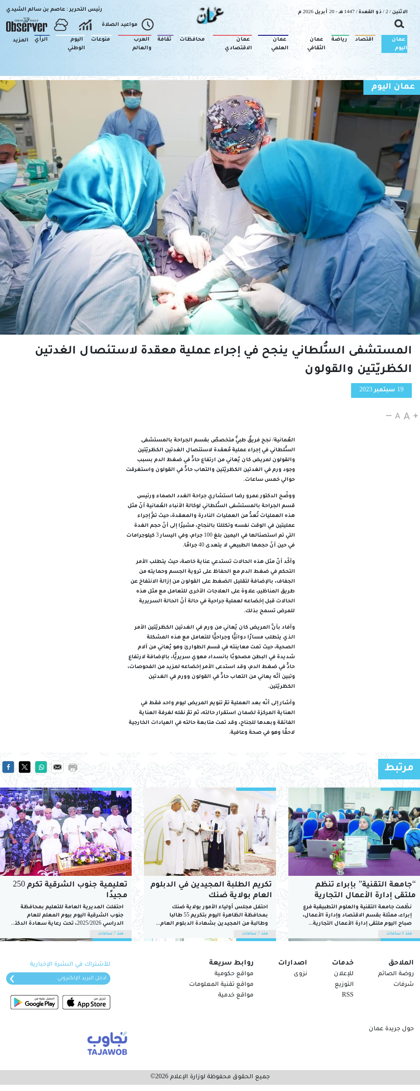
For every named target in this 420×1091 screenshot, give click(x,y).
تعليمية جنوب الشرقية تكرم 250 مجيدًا (70, 890)
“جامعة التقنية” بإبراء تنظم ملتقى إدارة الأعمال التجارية (365, 890)
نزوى (300, 974)
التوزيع (344, 985)
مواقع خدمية (235, 995)
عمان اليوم (393, 87)
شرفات (403, 985)
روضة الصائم (396, 974)
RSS (348, 995)
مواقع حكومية (234, 974)
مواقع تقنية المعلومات (221, 985)
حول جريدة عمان (391, 1029)
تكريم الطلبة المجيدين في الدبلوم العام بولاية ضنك (211, 890)
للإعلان (344, 974)
